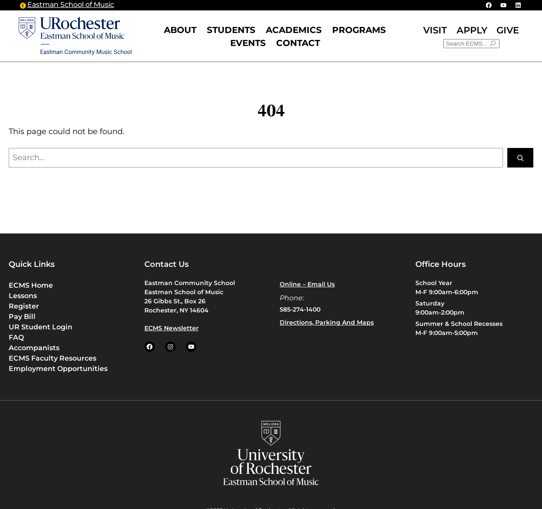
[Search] (520, 157)
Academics (294, 30)
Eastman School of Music (70, 5)
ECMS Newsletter (171, 328)
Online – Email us (307, 284)
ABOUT (180, 30)
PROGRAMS (359, 30)
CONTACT (298, 43)
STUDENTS (231, 30)
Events (248, 43)
